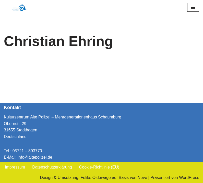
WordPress (189, 177)
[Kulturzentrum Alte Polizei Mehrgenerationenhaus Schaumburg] (19, 7)
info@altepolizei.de (35, 157)
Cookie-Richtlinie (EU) (99, 167)
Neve (142, 177)
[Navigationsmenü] (193, 7)
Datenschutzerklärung (52, 167)
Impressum (15, 167)
